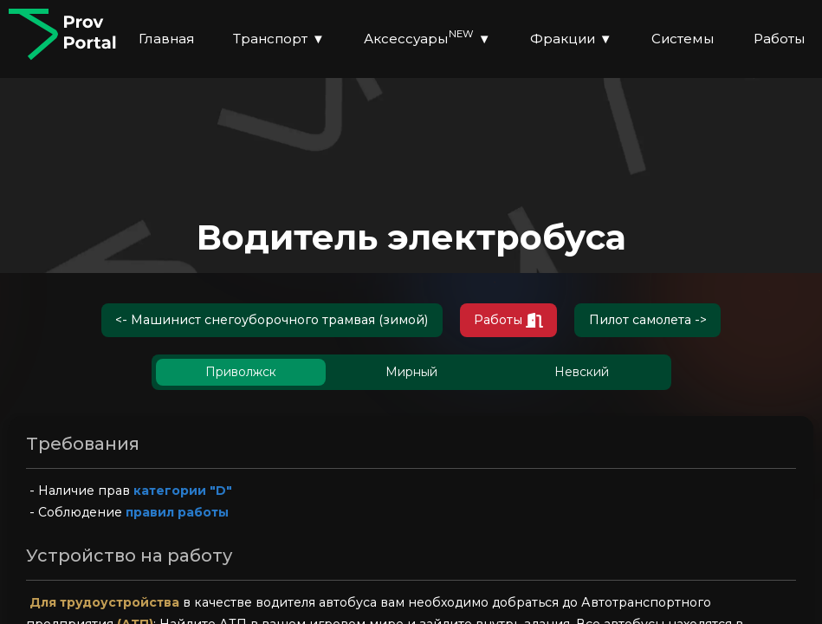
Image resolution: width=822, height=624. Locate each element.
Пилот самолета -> (675, 322)
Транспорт (279, 39)
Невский (581, 376)
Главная (166, 38)
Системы (683, 38)
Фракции (571, 39)
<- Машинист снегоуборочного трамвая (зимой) (256, 322)
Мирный (411, 376)
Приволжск (240, 376)
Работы (521, 322)
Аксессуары (427, 38)
